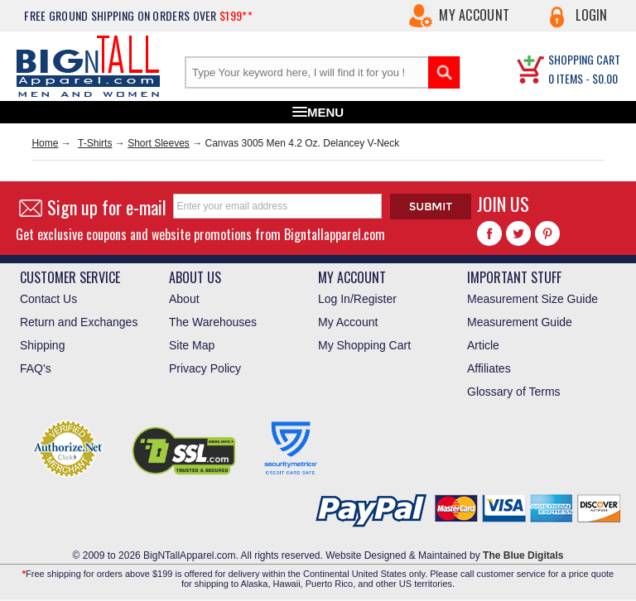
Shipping (42, 345)
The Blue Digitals (523, 555)
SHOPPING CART (584, 59)
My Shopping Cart (364, 345)
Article (483, 345)
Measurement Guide (519, 322)
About (184, 298)
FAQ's (35, 368)
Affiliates (489, 368)
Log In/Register (357, 298)
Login (592, 15)
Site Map (191, 345)
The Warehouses (213, 322)
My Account (474, 15)
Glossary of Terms (514, 391)
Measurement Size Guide (532, 298)
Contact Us (48, 298)
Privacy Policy (205, 368)
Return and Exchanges (78, 322)
